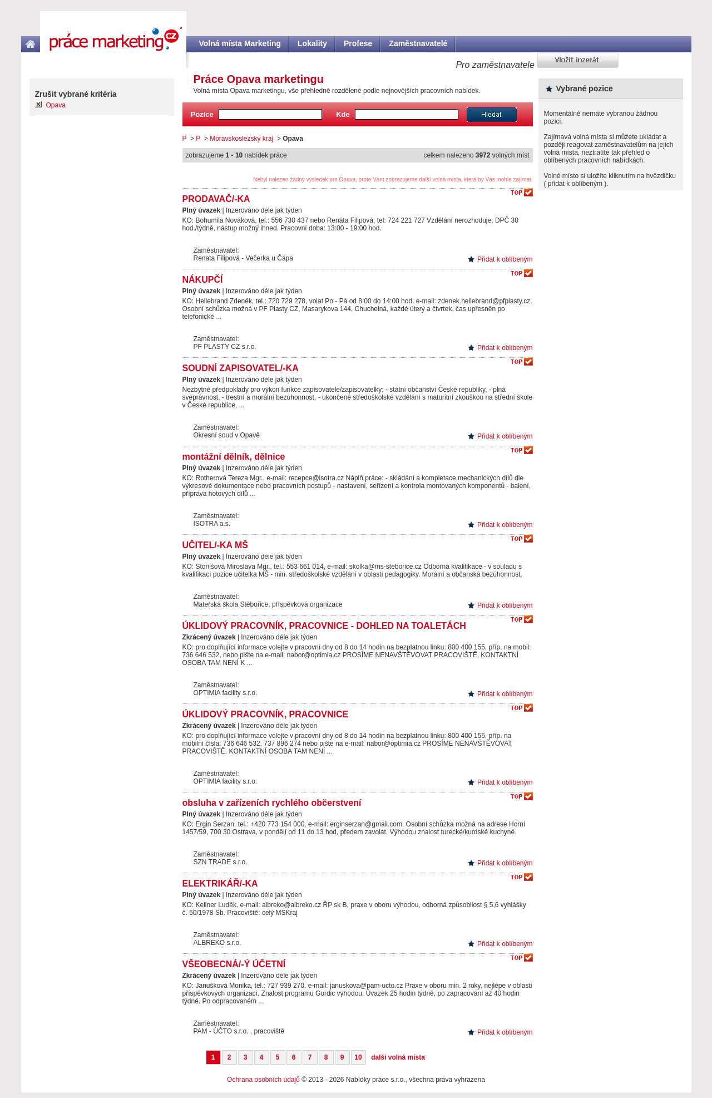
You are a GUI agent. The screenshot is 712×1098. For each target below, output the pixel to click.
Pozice (202, 114)
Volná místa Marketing (240, 43)
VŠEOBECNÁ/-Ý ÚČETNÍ (234, 964)
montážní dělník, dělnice (233, 456)
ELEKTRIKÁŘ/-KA (220, 883)
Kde (343, 114)
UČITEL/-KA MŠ (215, 545)
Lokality (312, 43)
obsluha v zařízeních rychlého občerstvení (272, 803)
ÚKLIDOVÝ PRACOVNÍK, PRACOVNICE (265, 714)
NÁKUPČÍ (202, 279)
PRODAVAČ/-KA (216, 199)
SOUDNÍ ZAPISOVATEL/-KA (240, 368)
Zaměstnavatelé (418, 43)
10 (358, 1057)
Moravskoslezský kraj (241, 138)
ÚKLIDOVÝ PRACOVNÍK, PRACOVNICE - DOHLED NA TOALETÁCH (324, 626)
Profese (358, 43)
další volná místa (398, 1057)
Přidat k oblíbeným (504, 259)
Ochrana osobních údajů (263, 1080)
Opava (56, 105)
